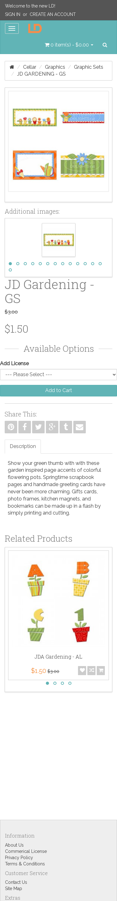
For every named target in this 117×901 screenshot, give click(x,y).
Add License (14, 363)
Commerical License (26, 851)
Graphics (55, 67)
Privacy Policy (19, 857)
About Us (14, 845)
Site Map (13, 888)
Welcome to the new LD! (30, 5)
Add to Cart (58, 390)
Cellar (29, 67)
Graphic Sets (88, 67)
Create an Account (53, 14)
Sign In (12, 14)
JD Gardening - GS (41, 74)
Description (23, 446)
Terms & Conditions (25, 863)
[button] (69, 45)
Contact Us (16, 882)
